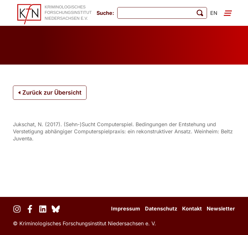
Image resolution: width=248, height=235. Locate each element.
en (213, 13)
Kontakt (192, 208)
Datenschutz (161, 208)
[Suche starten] (199, 12)
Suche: (105, 13)
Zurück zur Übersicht (49, 92)
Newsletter (221, 208)
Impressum (125, 208)
